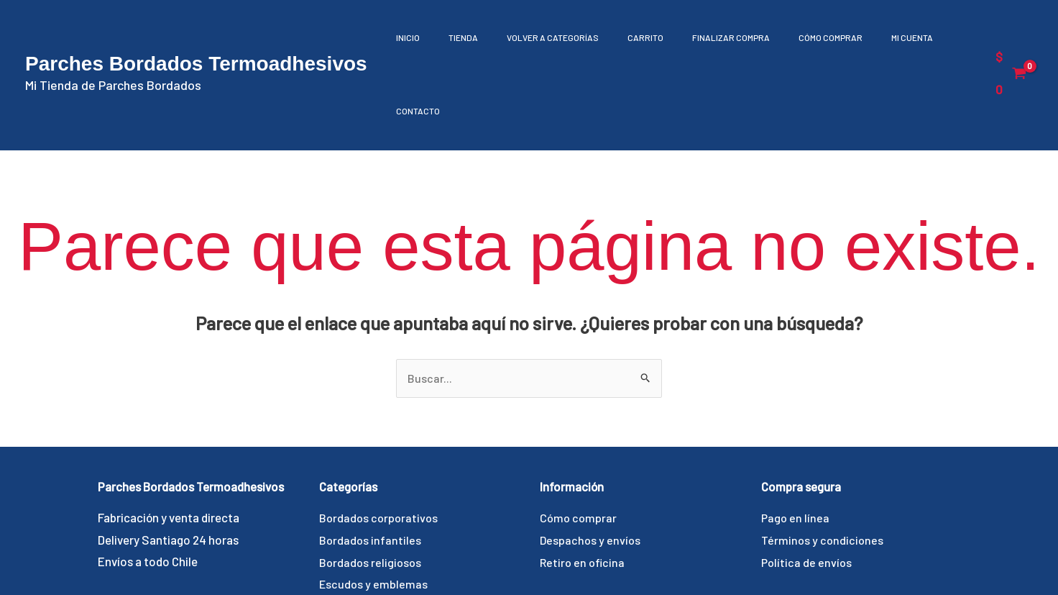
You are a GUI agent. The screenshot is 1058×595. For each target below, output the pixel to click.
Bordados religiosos (371, 489)
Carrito (629, 37)
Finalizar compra (707, 37)
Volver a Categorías (543, 37)
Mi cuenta (874, 37)
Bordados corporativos (380, 445)
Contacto (938, 37)
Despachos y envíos (591, 467)
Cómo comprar (800, 37)
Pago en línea (796, 445)
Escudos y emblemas (374, 511)
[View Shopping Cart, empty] (1009, 36)
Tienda (461, 37)
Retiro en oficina (583, 489)
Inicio (413, 37)
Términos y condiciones (823, 467)
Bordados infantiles (371, 467)
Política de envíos (807, 489)
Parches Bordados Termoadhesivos (196, 27)
